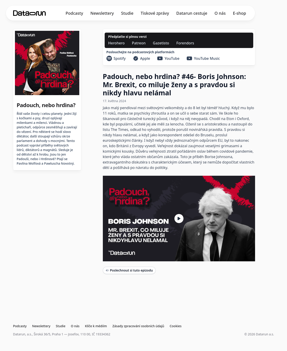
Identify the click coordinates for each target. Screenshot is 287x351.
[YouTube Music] (203, 58)
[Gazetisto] (161, 43)
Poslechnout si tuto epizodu (129, 270)
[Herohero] (116, 43)
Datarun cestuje (191, 13)
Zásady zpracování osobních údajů (138, 326)
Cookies (175, 326)
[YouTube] (168, 58)
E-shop (239, 13)
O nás (220, 13)
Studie (127, 13)
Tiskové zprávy (155, 13)
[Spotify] (116, 58)
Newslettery (102, 13)
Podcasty (74, 13)
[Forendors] (185, 43)
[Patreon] (138, 43)
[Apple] (141, 58)
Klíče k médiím (96, 326)
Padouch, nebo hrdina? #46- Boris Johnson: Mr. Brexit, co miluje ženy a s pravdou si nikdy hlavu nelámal (174, 84)
